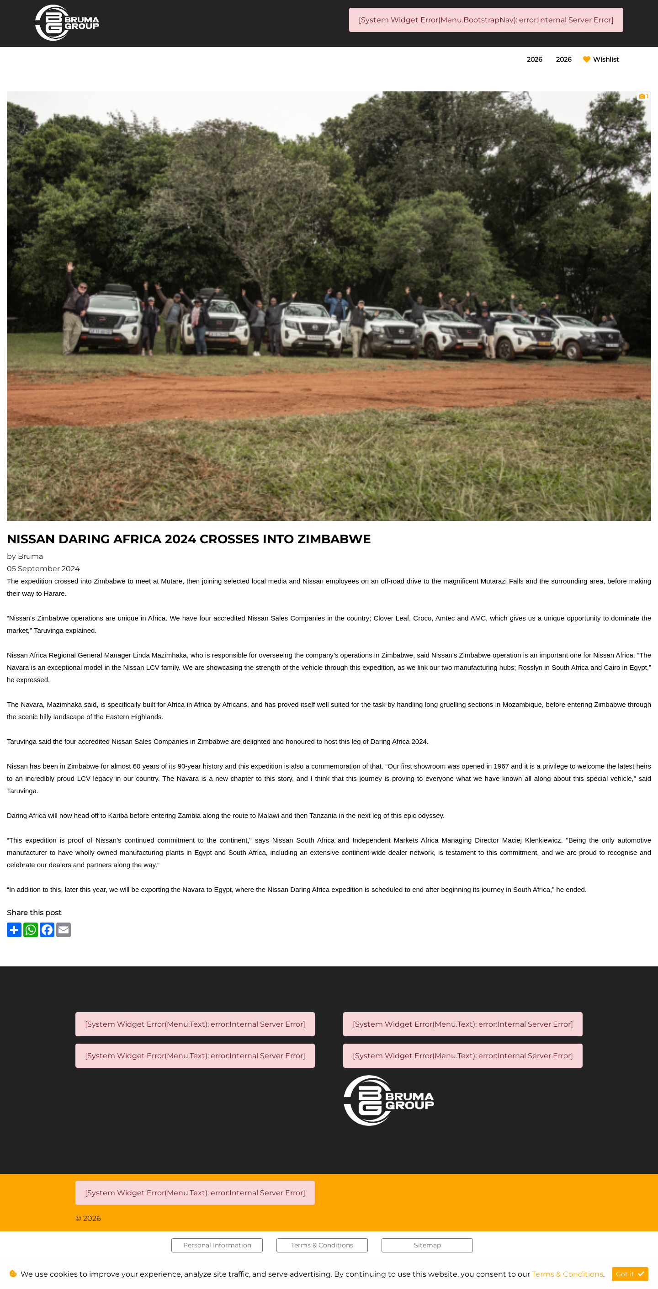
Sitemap (427, 1245)
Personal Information (217, 1245)
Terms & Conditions (322, 1245)
